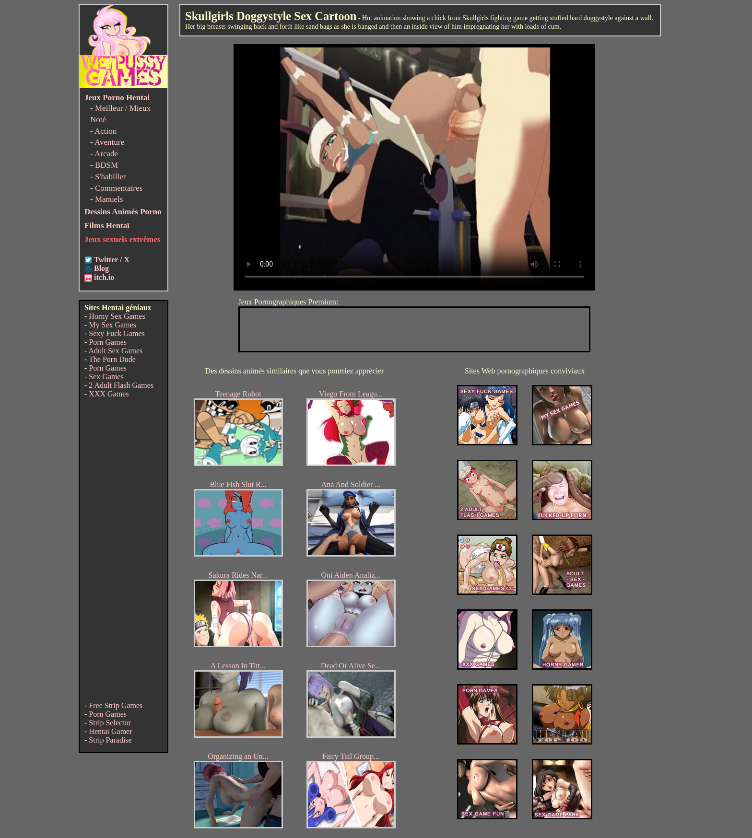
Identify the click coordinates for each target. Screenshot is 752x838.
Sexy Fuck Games (116, 333)
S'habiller (110, 176)
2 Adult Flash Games (121, 385)
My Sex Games (112, 325)
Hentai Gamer (110, 731)
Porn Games (108, 342)
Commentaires (118, 188)
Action (105, 131)
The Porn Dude (112, 359)
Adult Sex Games (115, 351)
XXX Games (109, 394)
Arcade (106, 153)
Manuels (109, 199)
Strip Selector (110, 723)
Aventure (109, 142)
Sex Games (106, 376)
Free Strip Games (115, 705)
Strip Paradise (110, 740)
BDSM (106, 165)
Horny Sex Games (117, 316)
